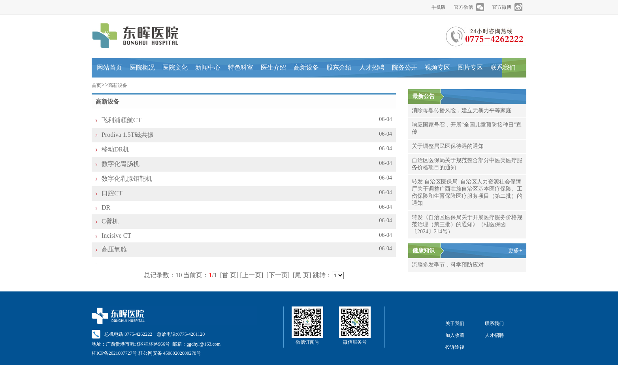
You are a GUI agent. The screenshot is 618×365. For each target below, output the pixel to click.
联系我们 (503, 67)
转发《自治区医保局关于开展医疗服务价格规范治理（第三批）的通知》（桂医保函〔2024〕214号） (467, 224)
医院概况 (142, 67)
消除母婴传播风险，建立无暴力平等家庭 (461, 110)
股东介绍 (339, 67)
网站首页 (109, 67)
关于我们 (454, 323)
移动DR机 (115, 149)
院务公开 (404, 67)
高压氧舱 (114, 249)
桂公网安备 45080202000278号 (169, 353)
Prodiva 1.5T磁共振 (128, 134)
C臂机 (110, 221)
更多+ (515, 250)
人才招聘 (371, 67)
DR (106, 207)
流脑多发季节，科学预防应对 (448, 265)
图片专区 (470, 67)
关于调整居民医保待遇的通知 (448, 146)
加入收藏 (454, 335)
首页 (96, 85)
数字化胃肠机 (120, 164)
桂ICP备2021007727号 (114, 353)
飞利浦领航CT (121, 120)
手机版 (438, 7)
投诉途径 (454, 347)
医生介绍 (273, 67)
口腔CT (112, 193)
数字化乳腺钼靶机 (127, 178)
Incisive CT (116, 235)
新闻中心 (207, 67)
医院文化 (175, 67)
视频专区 (437, 67)
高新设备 (306, 67)
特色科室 (240, 67)
